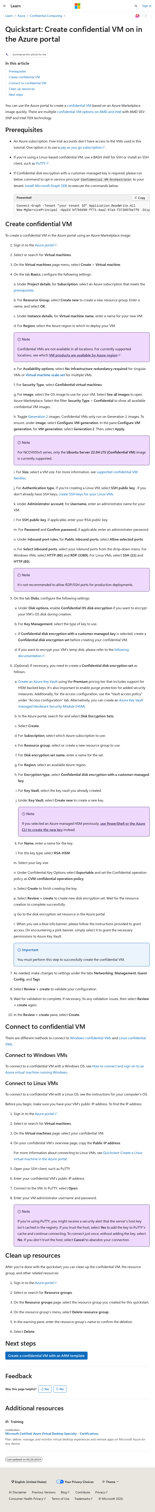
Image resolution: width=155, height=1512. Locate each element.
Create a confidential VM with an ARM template (46, 1355)
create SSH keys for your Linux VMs (86, 494)
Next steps (16, 94)
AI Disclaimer (18, 1492)
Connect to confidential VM (27, 83)
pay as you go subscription (81, 147)
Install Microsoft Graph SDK (46, 185)
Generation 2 (38, 416)
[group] (82, 208)
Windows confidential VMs (90, 1037)
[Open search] (136, 6)
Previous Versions (43, 1492)
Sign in (146, 6)
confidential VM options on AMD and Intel (89, 111)
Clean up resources (22, 89)
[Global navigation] (4, 6)
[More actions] (146, 15)
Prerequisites (17, 71)
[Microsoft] (77, 6)
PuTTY (41, 163)
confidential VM (79, 105)
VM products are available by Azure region (83, 355)
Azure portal (44, 245)
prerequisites (24, 290)
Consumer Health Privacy (26, 1498)
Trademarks (82, 1498)
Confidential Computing (46, 16)
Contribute (82, 1492)
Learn (9, 16)
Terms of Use (60, 1498)
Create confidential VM (24, 77)
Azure (21, 16)
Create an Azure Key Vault (37, 681)
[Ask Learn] (137, 15)
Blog (64, 1492)
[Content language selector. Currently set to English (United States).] (29, 1481)
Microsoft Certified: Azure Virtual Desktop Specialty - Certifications (51, 1434)
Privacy (100, 1492)
